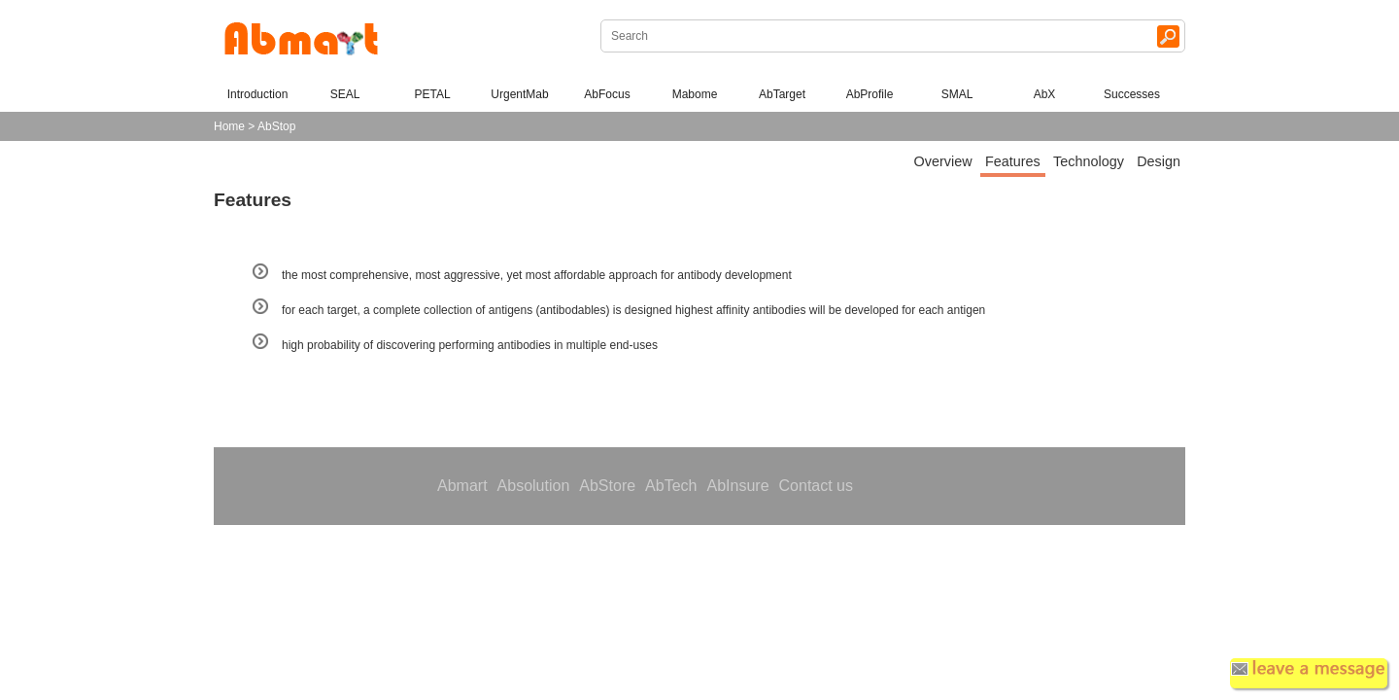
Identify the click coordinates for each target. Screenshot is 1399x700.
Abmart (462, 485)
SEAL (345, 94)
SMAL (957, 94)
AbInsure (737, 485)
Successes (1132, 94)
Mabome (695, 94)
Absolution (533, 485)
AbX (1045, 94)
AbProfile (870, 94)
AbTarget (782, 94)
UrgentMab (519, 94)
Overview (943, 161)
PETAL (432, 94)
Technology (1088, 161)
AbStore (607, 485)
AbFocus (607, 94)
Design (1158, 161)
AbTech (671, 485)
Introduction (258, 94)
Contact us (816, 485)
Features (1013, 161)
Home (229, 126)
